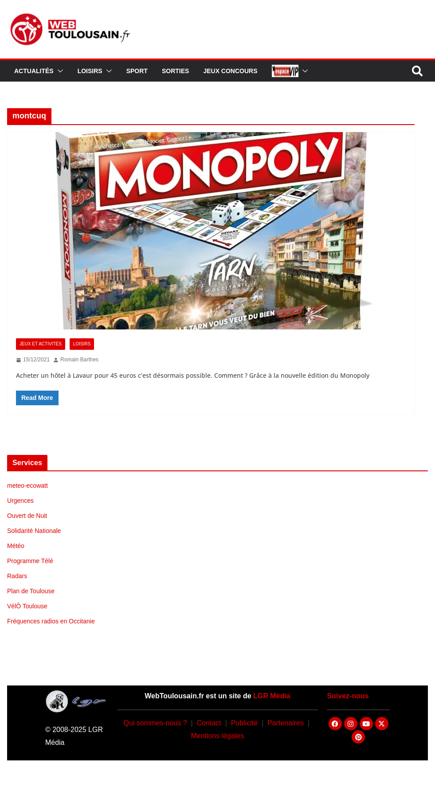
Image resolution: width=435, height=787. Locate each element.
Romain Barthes (79, 359)
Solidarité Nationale (34, 530)
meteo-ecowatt (27, 485)
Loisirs (90, 70)
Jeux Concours (230, 70)
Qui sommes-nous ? (155, 723)
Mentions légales (217, 736)
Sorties (175, 70)
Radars (17, 575)
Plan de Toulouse (31, 591)
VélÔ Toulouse (27, 606)
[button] (58, 71)
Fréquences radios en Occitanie (51, 621)
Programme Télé (30, 560)
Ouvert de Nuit (27, 515)
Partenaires (285, 723)
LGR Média (271, 696)
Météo (15, 545)
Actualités (34, 70)
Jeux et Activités (41, 343)
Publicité (244, 723)
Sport (137, 70)
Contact (209, 723)
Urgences (20, 500)
